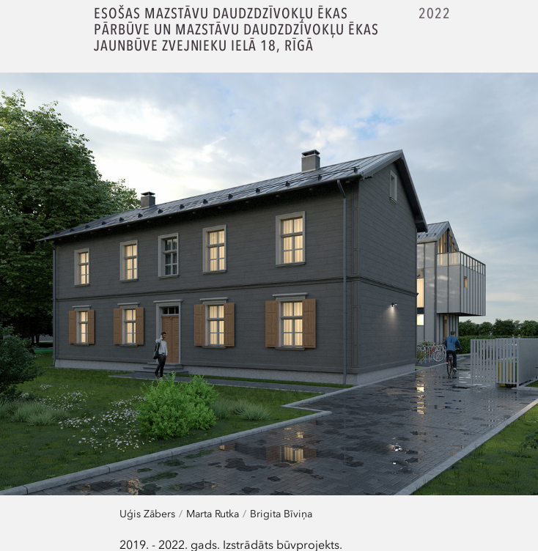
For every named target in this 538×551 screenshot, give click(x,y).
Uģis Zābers (147, 513)
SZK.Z (49, 31)
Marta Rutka (212, 513)
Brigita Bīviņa (281, 513)
